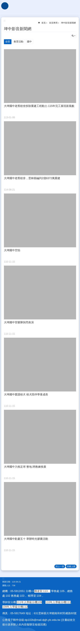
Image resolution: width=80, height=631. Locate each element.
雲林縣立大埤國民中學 (40, 7)
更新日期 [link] (6, 582)
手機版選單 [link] (4, 5)
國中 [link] (29, 41)
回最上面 (71, 566)
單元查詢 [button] (74, 36)
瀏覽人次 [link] (6, 585)
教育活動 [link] (18, 41)
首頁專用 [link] (53, 23)
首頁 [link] (43, 23)
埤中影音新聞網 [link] (68, 23)
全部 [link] (7, 41)
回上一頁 (60, 566)
